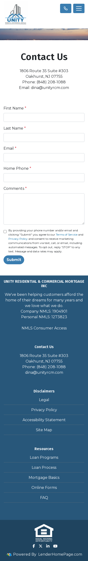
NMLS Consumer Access (44, 328)
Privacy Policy (18, 238)
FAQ (44, 497)
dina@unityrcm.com (44, 372)
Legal (44, 400)
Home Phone (17, 168)
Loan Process (44, 467)
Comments (15, 188)
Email (10, 148)
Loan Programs (44, 457)
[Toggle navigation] (78, 8)
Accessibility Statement (44, 420)
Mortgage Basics (44, 477)
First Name (15, 108)
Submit (14, 260)
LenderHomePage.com (60, 554)
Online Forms (44, 487)
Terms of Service (66, 234)
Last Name (15, 128)
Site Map (44, 430)
